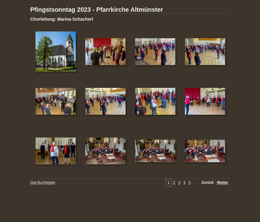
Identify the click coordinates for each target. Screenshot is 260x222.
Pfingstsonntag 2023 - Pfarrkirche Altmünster (96, 9)
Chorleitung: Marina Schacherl (61, 19)
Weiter (222, 182)
